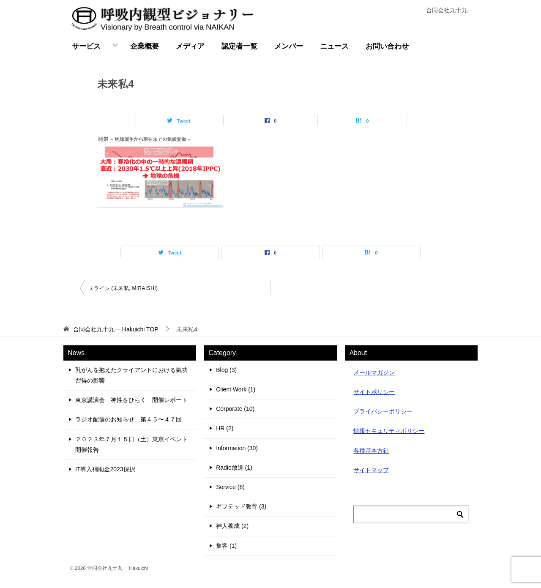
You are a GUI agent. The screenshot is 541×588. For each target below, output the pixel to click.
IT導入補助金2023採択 (105, 469)
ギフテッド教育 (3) (241, 506)
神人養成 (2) (232, 525)
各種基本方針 (371, 450)
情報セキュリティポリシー (388, 430)
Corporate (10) (235, 408)
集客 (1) (226, 545)
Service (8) (230, 487)
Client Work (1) (235, 389)
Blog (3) (226, 369)
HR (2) (224, 428)
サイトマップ (371, 470)
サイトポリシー (374, 391)
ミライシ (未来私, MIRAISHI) (123, 288)
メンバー (288, 46)
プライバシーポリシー (383, 411)
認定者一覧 (239, 46)
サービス (86, 46)
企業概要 (144, 46)
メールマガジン (374, 372)
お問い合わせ (387, 46)
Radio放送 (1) (234, 467)
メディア (190, 46)
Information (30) (237, 448)
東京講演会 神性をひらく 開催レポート (131, 400)
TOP (115, 329)
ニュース (334, 46)
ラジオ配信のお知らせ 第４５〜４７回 (128, 419)
